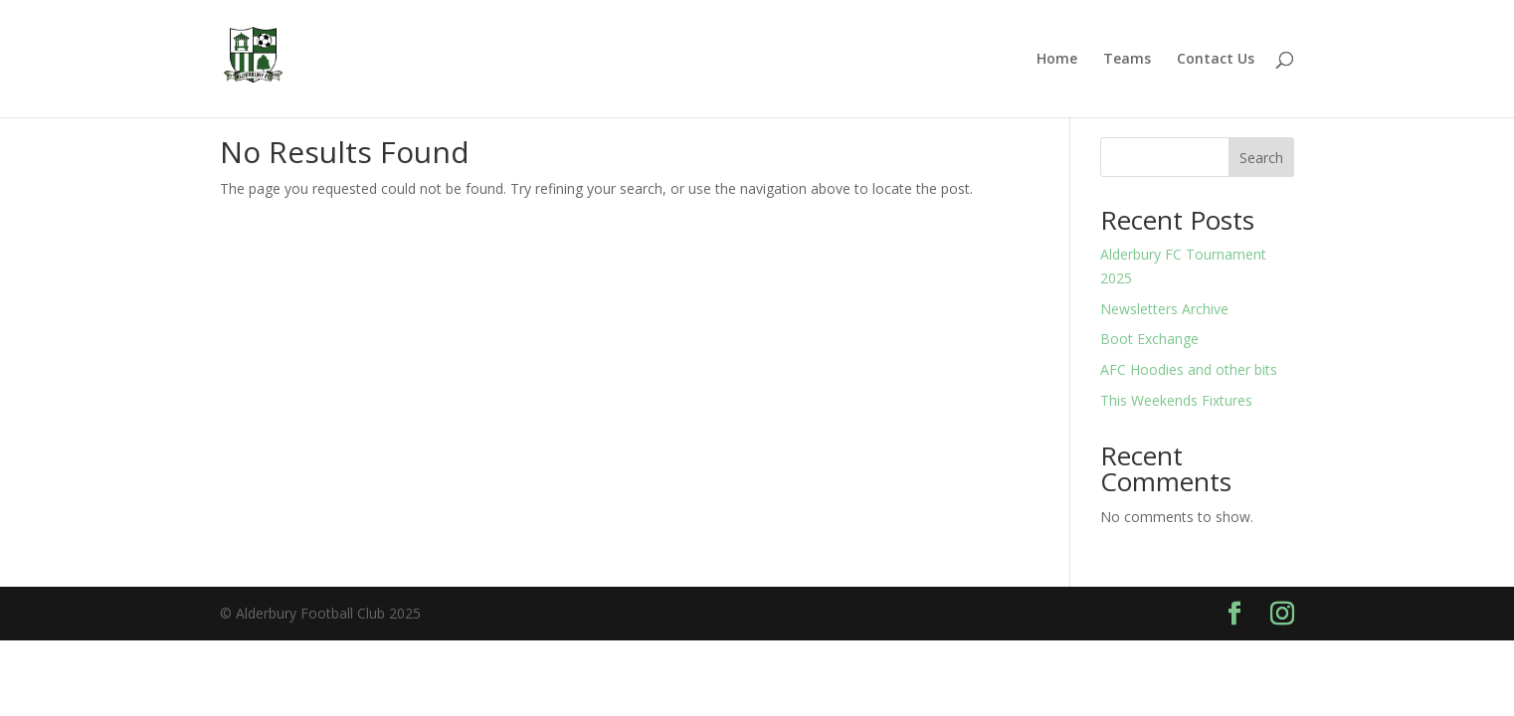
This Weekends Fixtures (1176, 400)
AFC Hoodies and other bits (1188, 369)
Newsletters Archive (1164, 308)
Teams (1127, 60)
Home (1057, 60)
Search (1261, 157)
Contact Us (1215, 60)
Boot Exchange (1149, 338)
